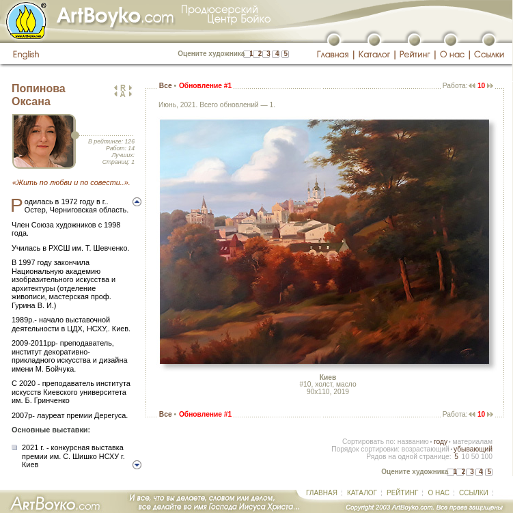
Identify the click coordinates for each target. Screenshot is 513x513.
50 (475, 456)
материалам (472, 441)
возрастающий (425, 449)
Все (165, 85)
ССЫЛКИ (473, 493)
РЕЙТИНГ (402, 493)
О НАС (438, 493)
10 (465, 456)
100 (487, 456)
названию (413, 441)
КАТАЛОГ (362, 493)
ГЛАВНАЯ (321, 493)
